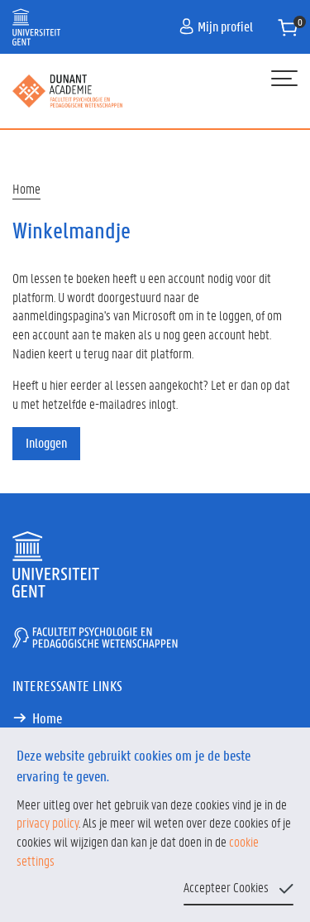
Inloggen (46, 442)
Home (26, 188)
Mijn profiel (216, 26)
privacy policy (48, 822)
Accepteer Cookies (226, 887)
